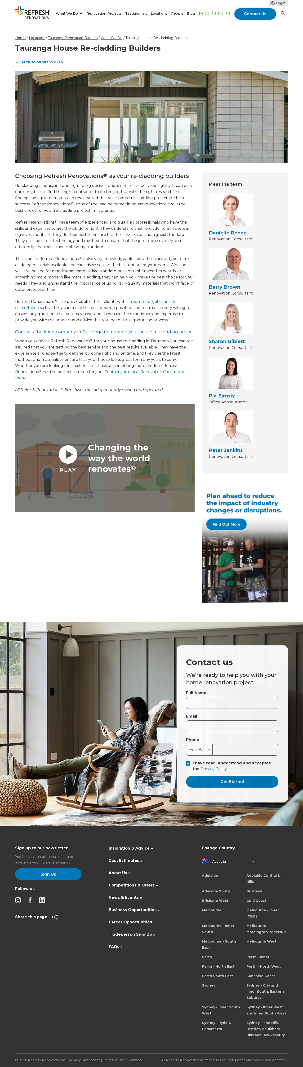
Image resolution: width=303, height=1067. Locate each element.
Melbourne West (261, 941)
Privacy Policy (214, 769)
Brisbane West (215, 901)
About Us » (119, 873)
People (177, 13)
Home (20, 38)
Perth (207, 957)
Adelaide (210, 875)
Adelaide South (216, 891)
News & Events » (125, 897)
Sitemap (135, 1060)
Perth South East (217, 976)
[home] (34, 13)
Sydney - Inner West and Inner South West (266, 1010)
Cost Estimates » (126, 860)
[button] (68, 14)
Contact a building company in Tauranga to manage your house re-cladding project (104, 332)
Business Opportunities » (134, 910)
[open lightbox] (105, 458)
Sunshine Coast (260, 976)
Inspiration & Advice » (131, 848)
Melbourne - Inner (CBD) (262, 913)
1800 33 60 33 (214, 13)
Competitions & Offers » (133, 885)
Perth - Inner (257, 957)
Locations (159, 13)
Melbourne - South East (219, 944)
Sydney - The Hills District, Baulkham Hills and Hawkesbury (265, 1029)
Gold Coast (256, 901)
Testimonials (136, 13)
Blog (191, 13)
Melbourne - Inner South (218, 929)
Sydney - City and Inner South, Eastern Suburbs (265, 991)
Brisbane (254, 891)
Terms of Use (114, 1060)
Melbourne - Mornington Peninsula (266, 929)
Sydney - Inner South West (221, 1010)
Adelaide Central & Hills (263, 878)
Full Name (196, 693)
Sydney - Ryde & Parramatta (216, 1026)
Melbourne (212, 910)
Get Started (232, 782)
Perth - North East (218, 966)
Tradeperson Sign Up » (132, 934)
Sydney (208, 985)
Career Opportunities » (132, 922)
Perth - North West (263, 966)
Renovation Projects (104, 13)
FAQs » (116, 946)
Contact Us (255, 14)
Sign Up (48, 874)
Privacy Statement (84, 1060)
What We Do (111, 38)
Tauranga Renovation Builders (73, 38)
